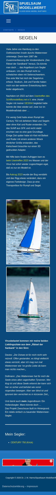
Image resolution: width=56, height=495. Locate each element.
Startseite (8, 30)
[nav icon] (8, 21)
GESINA (28, 103)
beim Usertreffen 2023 (17, 160)
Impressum (32, 486)
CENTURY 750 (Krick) (22, 442)
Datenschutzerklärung (13, 486)
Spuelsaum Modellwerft (32, 5)
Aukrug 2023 (16, 174)
